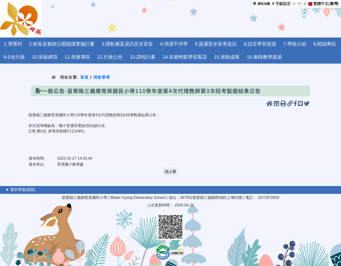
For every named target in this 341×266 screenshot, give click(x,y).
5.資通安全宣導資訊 (216, 44)
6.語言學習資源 (260, 44)
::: (2, 190)
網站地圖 (264, 3)
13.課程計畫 (142, 57)
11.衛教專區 (77, 57)
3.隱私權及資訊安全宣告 (127, 44)
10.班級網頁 (45, 57)
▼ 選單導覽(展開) (20, 190)
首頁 (84, 77)
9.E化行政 (14, 57)
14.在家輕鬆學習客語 (184, 57)
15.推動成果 (227, 57)
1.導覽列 (13, 44)
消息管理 (102, 77)
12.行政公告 (110, 57)
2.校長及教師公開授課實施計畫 (62, 44)
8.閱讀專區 (324, 44)
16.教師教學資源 (264, 57)
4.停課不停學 (174, 44)
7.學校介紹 (294, 44)
